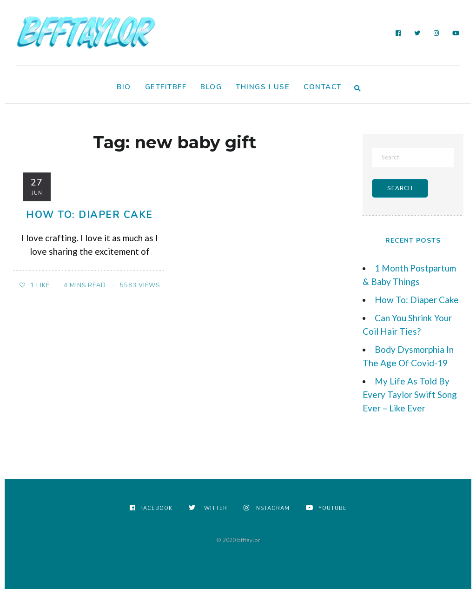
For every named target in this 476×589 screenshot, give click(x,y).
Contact (323, 87)
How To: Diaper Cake (89, 214)
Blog (211, 87)
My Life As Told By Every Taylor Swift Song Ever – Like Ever (410, 394)
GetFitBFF (166, 87)
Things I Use (263, 87)
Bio (124, 87)
